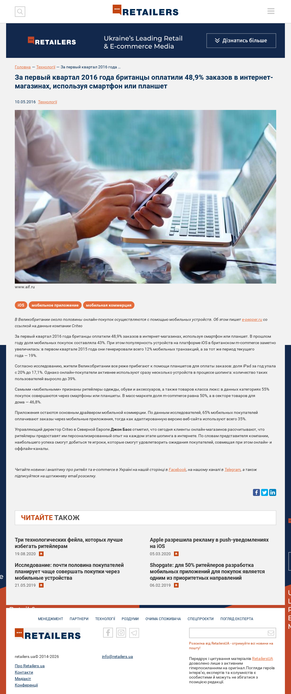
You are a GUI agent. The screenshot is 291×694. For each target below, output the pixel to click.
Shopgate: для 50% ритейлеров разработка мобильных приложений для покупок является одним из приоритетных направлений (207, 571)
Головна (23, 67)
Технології (45, 67)
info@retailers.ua (117, 656)
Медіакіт (23, 678)
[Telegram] (134, 633)
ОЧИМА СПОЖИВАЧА (163, 616)
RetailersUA (262, 658)
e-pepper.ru (252, 319)
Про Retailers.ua (30, 665)
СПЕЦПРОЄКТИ (201, 616)
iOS (21, 305)
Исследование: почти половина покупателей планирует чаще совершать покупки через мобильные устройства (69, 571)
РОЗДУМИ (130, 616)
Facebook (177, 469)
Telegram (232, 469)
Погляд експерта (236, 616)
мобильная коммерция (109, 305)
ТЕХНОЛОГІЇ (105, 616)
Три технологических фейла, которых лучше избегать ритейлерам (69, 543)
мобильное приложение (55, 305)
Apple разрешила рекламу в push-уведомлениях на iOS (209, 543)
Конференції (26, 685)
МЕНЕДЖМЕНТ (50, 616)
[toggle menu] (271, 11)
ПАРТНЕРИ (79, 616)
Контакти (24, 672)
